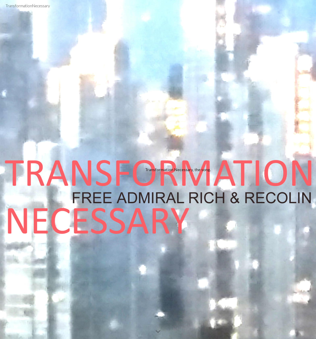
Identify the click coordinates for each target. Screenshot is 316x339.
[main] (177, 169)
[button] (158, 332)
